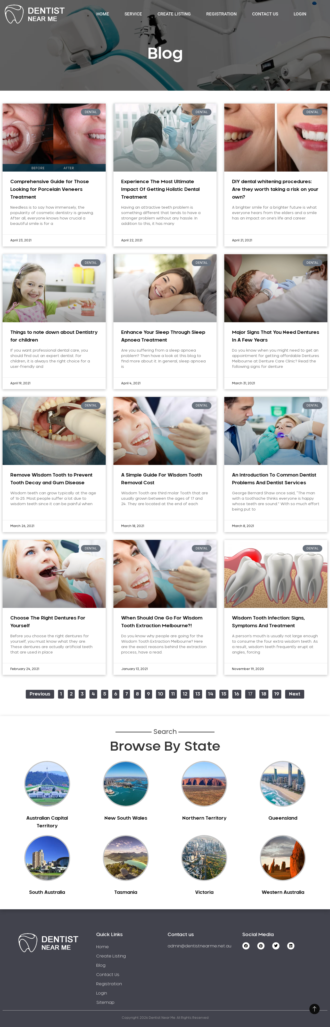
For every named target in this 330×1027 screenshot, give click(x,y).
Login (300, 13)
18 (264, 693)
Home (102, 13)
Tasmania (125, 892)
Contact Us (265, 13)
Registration (221, 13)
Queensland (282, 818)
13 (198, 693)
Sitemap (105, 1002)
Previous (40, 694)
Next (294, 694)
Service (133, 13)
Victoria (204, 892)
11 (174, 693)
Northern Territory (204, 818)
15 (224, 693)
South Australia (47, 892)
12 (186, 693)
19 (277, 693)
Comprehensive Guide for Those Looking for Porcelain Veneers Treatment (49, 190)
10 (161, 693)
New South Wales (125, 818)
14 (212, 693)
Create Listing (174, 13)
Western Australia (283, 892)
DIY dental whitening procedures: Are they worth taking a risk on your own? (275, 190)
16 (237, 693)
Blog (100, 965)
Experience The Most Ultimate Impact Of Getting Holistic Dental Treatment (160, 190)
